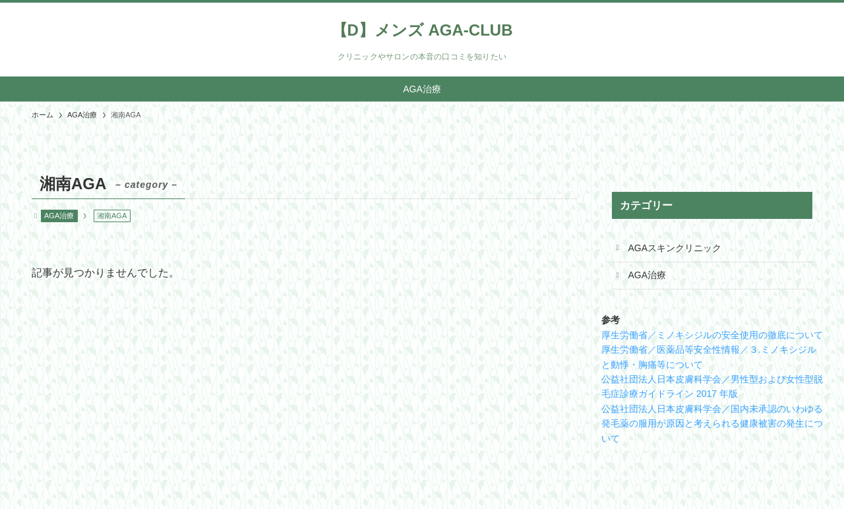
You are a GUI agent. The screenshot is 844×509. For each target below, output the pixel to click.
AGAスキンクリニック (675, 248)
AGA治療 (59, 216)
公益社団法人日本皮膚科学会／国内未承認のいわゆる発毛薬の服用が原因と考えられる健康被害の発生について (712, 424)
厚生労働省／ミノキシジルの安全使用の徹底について (712, 335)
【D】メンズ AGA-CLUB (422, 30)
